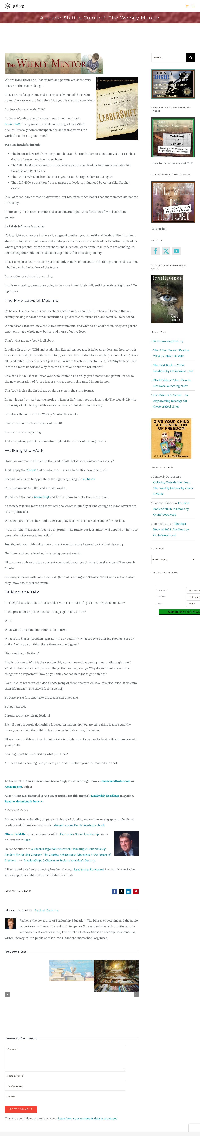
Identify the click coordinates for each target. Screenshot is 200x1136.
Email (159, 603)
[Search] (190, 57)
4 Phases (89, 479)
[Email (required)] (65, 1086)
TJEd (27, 840)
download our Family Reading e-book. (79, 825)
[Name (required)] (65, 1075)
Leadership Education (89, 869)
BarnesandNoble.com (115, 781)
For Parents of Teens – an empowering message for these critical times (170, 400)
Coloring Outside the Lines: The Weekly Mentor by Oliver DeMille (173, 488)
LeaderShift (12, 124)
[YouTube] (176, 251)
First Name (161, 590)
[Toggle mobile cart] (187, 6)
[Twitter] (166, 251)
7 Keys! (31, 470)
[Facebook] (155, 251)
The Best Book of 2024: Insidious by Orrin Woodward (171, 508)
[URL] (65, 1096)
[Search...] (168, 57)
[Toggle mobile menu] (193, 6)
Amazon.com (13, 787)
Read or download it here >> (24, 801)
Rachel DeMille (46, 910)
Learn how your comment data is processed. (88, 1118)
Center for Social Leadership (79, 834)
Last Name (161, 597)
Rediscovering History (168, 341)
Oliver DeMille (15, 834)
